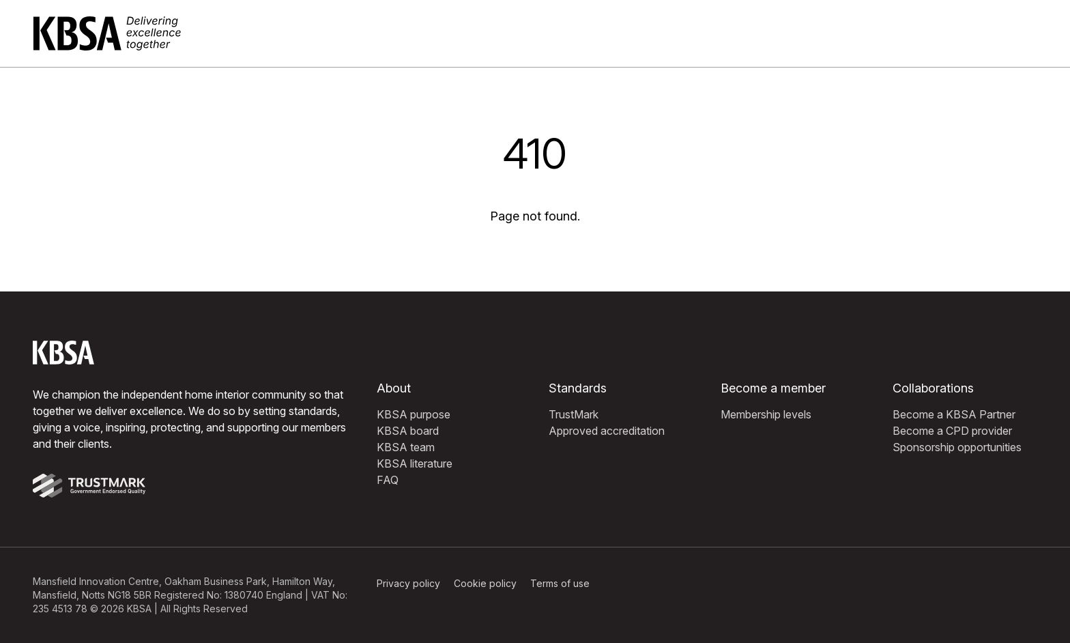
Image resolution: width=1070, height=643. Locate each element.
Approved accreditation (607, 431)
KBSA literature (414, 463)
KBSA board (408, 431)
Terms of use (560, 583)
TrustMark (573, 414)
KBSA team (406, 447)
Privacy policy (408, 583)
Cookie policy (485, 583)
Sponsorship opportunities (957, 447)
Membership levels (766, 414)
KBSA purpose (413, 414)
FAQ (388, 480)
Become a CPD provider (952, 431)
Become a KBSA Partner (954, 414)
